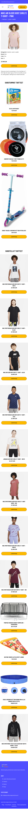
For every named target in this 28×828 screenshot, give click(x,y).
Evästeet (14, 804)
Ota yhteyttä (8, 804)
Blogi (4, 786)
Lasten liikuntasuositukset (9, 779)
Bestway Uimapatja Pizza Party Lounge (14, 657)
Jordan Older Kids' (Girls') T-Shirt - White (14, 459)
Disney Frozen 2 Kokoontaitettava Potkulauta (14, 230)
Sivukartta (14, 806)
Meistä (4, 784)
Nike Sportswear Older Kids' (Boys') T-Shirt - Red (14, 590)
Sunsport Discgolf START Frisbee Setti (14, 159)
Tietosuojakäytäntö (21, 804)
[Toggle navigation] (2, 7)
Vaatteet (4, 19)
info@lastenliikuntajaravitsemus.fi (10, 795)
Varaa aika (22, 7)
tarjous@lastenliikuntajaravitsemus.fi (7, 1)
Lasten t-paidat (12, 19)
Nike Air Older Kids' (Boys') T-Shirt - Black (14, 372)
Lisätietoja (14, 65)
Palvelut (5, 781)
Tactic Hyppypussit (14, 108)
